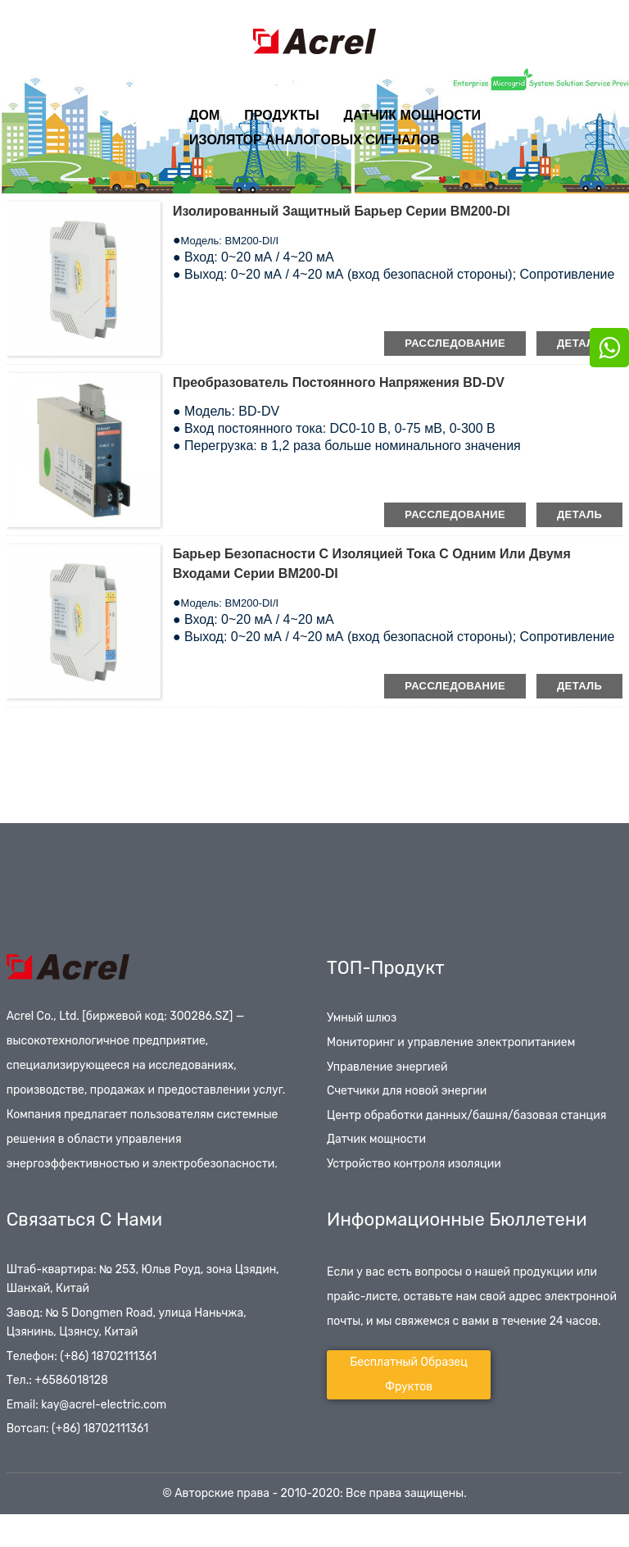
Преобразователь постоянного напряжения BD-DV (339, 382)
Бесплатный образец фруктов (409, 1374)
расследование (455, 343)
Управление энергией (387, 1067)
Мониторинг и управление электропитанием (451, 1042)
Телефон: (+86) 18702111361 (82, 1356)
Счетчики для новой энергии (406, 1091)
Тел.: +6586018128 (57, 1380)
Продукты (281, 115)
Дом (204, 115)
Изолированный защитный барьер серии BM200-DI (341, 211)
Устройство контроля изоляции (414, 1164)
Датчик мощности (412, 115)
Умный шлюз (361, 1018)
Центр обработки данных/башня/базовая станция (466, 1115)
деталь (579, 343)
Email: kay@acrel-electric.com (86, 1405)
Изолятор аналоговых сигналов (314, 140)
